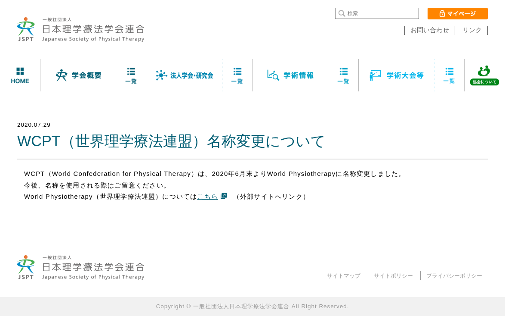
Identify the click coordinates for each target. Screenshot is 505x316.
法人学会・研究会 (184, 75)
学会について (78, 75)
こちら (207, 196)
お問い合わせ (429, 30)
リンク (472, 30)
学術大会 (397, 75)
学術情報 (290, 75)
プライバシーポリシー (454, 275)
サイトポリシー (393, 275)
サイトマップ (343, 275)
